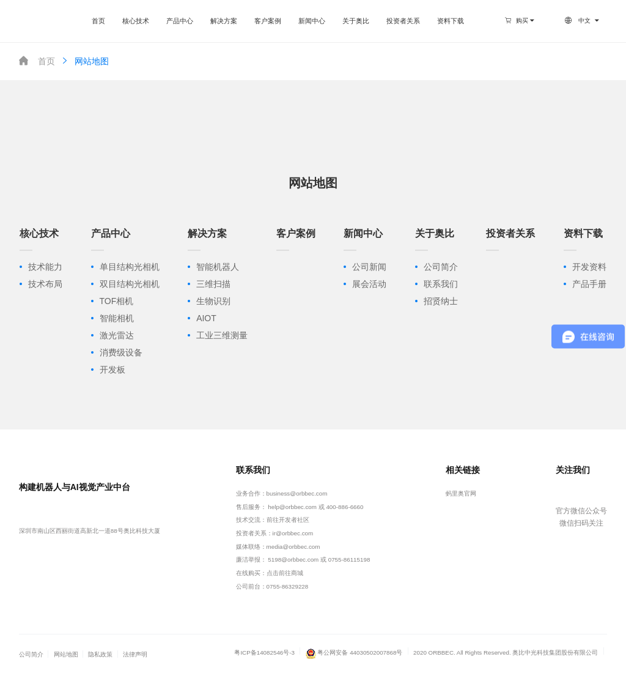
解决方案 (223, 20)
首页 (98, 20)
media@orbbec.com (293, 546)
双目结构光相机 (130, 284)
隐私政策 (100, 654)
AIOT (206, 318)
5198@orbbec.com (293, 559)
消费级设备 (121, 352)
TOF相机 (117, 301)
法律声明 (135, 654)
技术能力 (45, 267)
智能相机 (117, 318)
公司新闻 (369, 267)
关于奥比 (355, 20)
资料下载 (450, 20)
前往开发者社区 (288, 519)
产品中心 (179, 20)
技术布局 (45, 284)
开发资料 (589, 267)
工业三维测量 (222, 335)
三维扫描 (213, 284)
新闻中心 (311, 20)
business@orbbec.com (297, 493)
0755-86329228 (288, 586)
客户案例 (267, 20)
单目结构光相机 (130, 267)
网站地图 (84, 61)
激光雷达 (117, 335)
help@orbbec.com (292, 507)
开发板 (112, 369)
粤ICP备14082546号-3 (264, 652)
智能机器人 (217, 267)
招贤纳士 (441, 301)
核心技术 (135, 20)
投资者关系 (403, 20)
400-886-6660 (344, 507)
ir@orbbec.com (293, 533)
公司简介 (441, 267)
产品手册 (589, 284)
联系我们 (441, 284)
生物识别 (213, 301)
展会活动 (369, 284)
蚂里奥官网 (461, 493)
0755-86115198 (349, 559)
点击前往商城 (285, 573)
